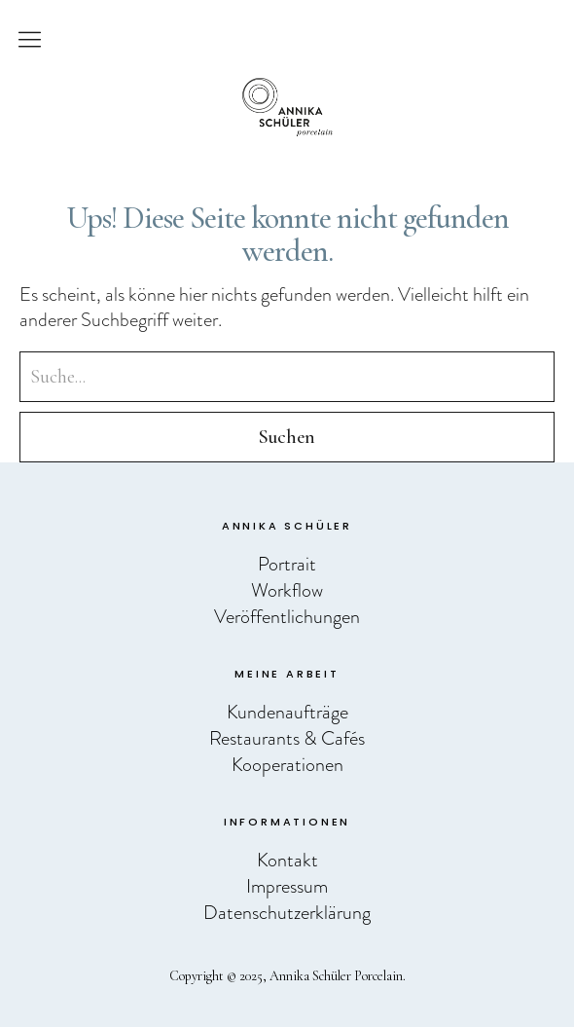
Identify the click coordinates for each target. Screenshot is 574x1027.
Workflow (287, 590)
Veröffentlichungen (287, 616)
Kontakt (287, 859)
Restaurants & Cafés (287, 738)
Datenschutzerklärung (287, 912)
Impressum (287, 885)
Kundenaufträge (287, 711)
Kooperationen (287, 764)
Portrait (287, 563)
